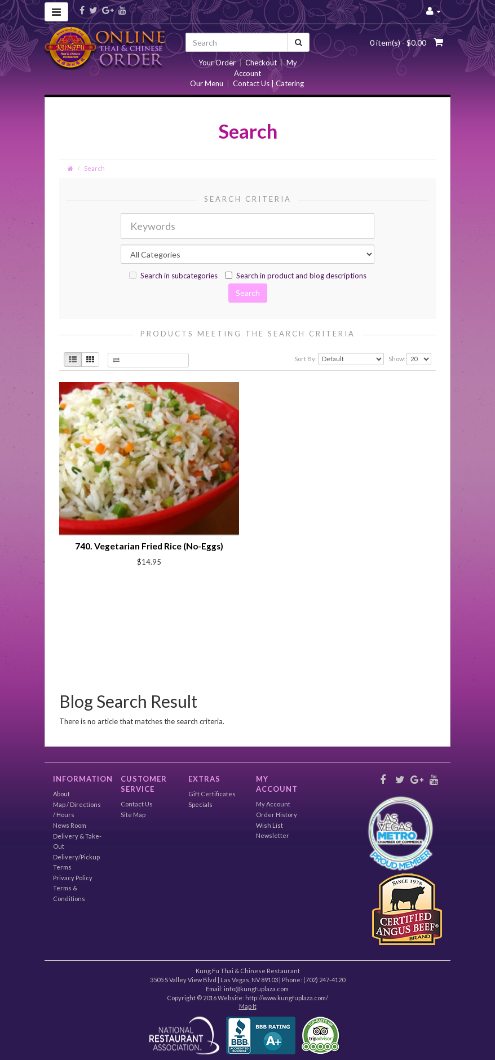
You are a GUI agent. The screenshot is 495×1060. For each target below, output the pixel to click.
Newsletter (272, 835)
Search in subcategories (173, 275)
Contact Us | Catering (268, 83)
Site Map (133, 814)
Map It (248, 1006)
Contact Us (137, 804)
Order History (276, 814)
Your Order (217, 62)
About (61, 793)
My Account (273, 804)
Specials (200, 804)
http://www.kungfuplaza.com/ (286, 997)
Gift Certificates (212, 793)
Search (94, 168)
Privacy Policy (72, 877)
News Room (69, 825)
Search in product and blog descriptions (295, 275)
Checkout (261, 62)
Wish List (269, 825)
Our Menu (206, 83)
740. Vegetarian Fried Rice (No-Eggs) (149, 546)
